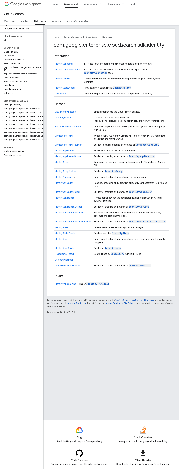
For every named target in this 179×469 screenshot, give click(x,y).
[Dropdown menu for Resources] (124, 4)
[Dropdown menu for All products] (101, 4)
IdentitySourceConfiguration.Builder (73, 221)
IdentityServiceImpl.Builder (68, 207)
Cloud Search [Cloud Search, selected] (71, 3)
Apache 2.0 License (77, 303)
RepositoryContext (64, 254)
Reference (107, 37)
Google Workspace (72, 37)
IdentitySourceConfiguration (69, 212)
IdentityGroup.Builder (65, 171)
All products (90, 3)
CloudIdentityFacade (65, 112)
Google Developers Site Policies (120, 303)
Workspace (25, 4)
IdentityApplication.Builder (68, 156)
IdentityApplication (64, 150)
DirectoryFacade (63, 117)
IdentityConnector (64, 64)
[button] (21, 40)
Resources (114, 3)
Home (55, 3)
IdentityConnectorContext (68, 69)
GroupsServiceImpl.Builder (68, 144)
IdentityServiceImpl (64, 197)
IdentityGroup (62, 162)
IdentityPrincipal (63, 177)
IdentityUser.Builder (65, 248)
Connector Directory (78, 20)
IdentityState (122, 87)
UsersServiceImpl (64, 259)
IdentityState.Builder (65, 233)
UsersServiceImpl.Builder (67, 265)
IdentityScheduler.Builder (67, 192)
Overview (9, 20)
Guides (24, 20)
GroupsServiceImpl (64, 135)
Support (56, 20)
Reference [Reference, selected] (40, 20)
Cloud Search (14, 14)
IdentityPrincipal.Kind (65, 284)
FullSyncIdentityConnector (68, 126)
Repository (60, 93)
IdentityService (62, 78)
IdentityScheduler (64, 183)
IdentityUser (61, 239)
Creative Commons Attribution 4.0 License (134, 300)
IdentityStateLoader (65, 87)
